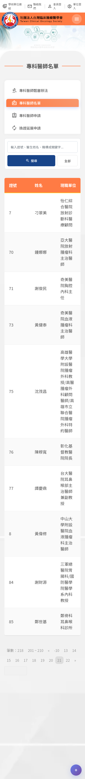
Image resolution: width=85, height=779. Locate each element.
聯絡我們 (34, 6)
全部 (67, 161)
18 (34, 660)
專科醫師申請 (26, 115)
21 (59, 660)
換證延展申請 (26, 128)
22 (68, 660)
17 (26, 660)
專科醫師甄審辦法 (30, 90)
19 (42, 660)
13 (66, 650)
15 (9, 660)
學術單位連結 (12, 6)
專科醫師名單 (26, 103)
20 (51, 660)
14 (74, 650)
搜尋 (31, 160)
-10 (56, 650)
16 (17, 660)
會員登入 (54, 6)
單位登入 (74, 6)
